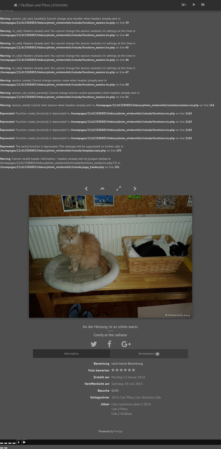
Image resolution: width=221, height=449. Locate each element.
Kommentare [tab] (149, 354)
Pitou (124, 409)
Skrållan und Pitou (35, 5)
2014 (115, 397)
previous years (130, 404)
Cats (158, 397)
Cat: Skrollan (144, 397)
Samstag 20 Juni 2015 (127, 384)
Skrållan (126, 413)
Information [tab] (71, 353)
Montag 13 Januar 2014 (128, 377)
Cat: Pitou (127, 397)
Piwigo (118, 431)
